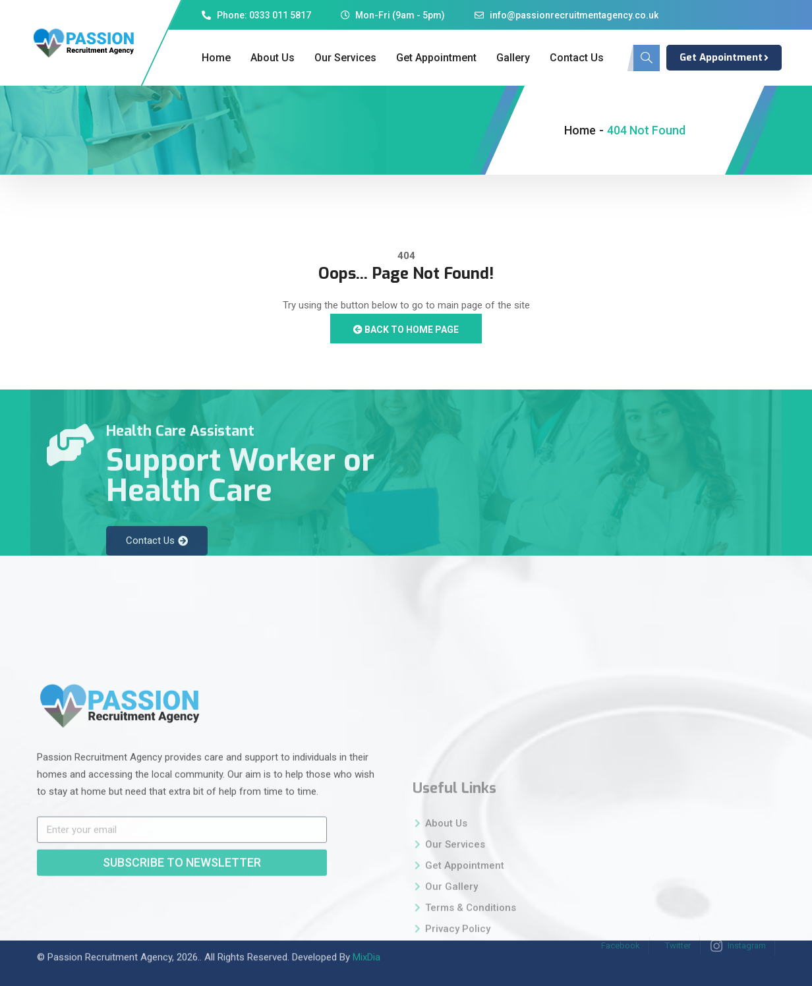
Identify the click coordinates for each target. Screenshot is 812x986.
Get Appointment (436, 57)
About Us (272, 57)
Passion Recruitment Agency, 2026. (123, 944)
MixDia (366, 944)
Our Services (345, 57)
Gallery (513, 57)
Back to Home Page (406, 329)
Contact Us (577, 57)
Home (216, 57)
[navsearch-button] (646, 58)
